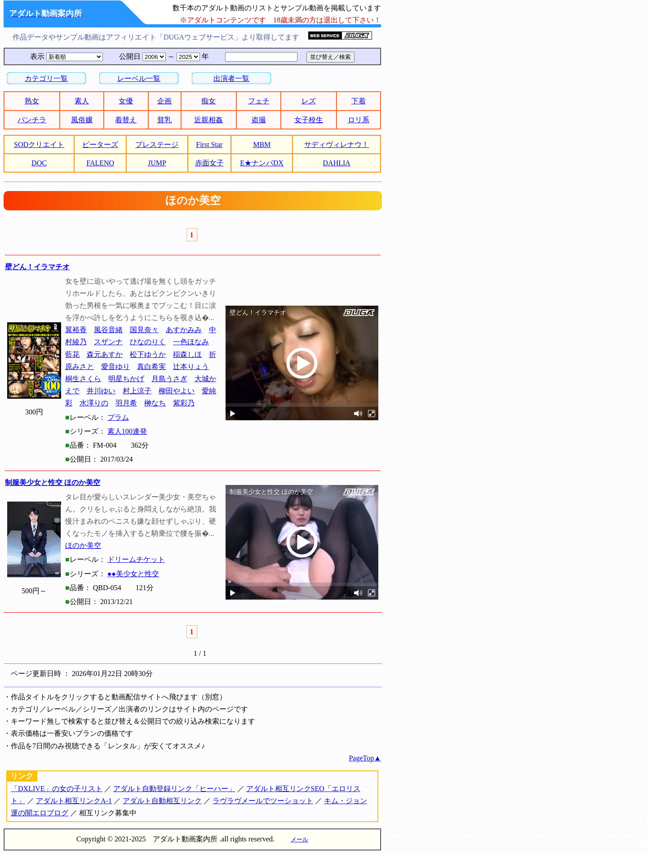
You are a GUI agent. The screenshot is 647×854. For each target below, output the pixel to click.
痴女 (208, 101)
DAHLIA (336, 163)
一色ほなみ (191, 342)
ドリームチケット (136, 559)
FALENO (100, 163)
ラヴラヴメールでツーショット (263, 801)
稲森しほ (187, 354)
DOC (39, 163)
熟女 (32, 101)
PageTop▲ (365, 758)
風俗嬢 (82, 120)
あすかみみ (184, 330)
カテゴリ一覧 (46, 78)
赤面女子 (209, 163)
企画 (164, 101)
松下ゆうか (148, 354)
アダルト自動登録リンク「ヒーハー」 (174, 788)
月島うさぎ (169, 379)
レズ (308, 101)
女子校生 (308, 120)
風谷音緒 (108, 330)
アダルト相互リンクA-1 (74, 801)
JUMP (157, 163)
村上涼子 (137, 391)
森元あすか (105, 354)
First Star (209, 144)
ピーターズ (100, 144)
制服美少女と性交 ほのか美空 (52, 482)
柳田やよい (177, 391)
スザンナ (108, 342)
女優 (126, 101)
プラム (118, 417)
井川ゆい (101, 391)
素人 (82, 101)
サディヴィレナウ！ (336, 144)
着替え (126, 120)
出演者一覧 (231, 78)
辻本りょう (191, 366)
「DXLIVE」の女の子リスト (56, 788)
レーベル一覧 (138, 78)
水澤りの (94, 403)
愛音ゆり (115, 366)
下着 (358, 101)
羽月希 (126, 403)
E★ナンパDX (262, 163)
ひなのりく (148, 342)
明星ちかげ (126, 379)
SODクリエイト (39, 144)
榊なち (155, 403)
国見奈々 (144, 330)
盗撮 (259, 120)
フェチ (259, 101)
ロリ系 (358, 120)
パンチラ (32, 120)
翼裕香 (76, 330)
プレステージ (156, 144)
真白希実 (151, 366)
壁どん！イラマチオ (37, 267)
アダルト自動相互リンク (162, 801)
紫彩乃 (184, 403)
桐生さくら (83, 379)
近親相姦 (208, 120)
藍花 (72, 354)
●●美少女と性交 (133, 574)
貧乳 (164, 120)
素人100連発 (127, 431)
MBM (261, 144)
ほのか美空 (83, 545)
